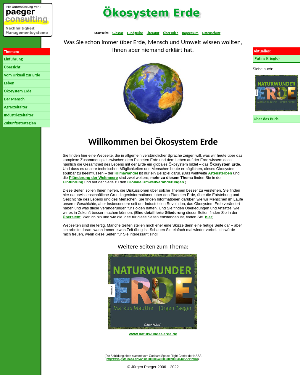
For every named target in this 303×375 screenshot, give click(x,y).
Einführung (13, 59)
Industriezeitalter (18, 115)
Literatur (153, 33)
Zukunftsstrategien (19, 123)
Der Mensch (14, 99)
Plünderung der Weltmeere (93, 177)
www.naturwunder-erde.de (153, 334)
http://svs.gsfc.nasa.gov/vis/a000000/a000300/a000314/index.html (152, 359)
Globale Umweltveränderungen (155, 182)
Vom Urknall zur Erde (21, 75)
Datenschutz (211, 33)
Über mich (170, 33)
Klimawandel (126, 173)
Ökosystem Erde (17, 91)
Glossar (117, 33)
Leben (8, 83)
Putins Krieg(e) (266, 58)
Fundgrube (135, 33)
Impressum (190, 33)
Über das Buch (265, 118)
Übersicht (11, 67)
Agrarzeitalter (15, 107)
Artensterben (220, 173)
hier (208, 217)
